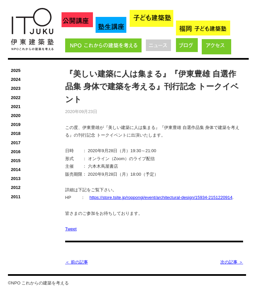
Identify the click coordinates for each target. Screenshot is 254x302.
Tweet (71, 228)
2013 (16, 178)
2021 (16, 106)
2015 (16, 160)
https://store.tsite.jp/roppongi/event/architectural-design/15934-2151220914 (160, 197)
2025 (16, 70)
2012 (16, 187)
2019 (16, 124)
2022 (16, 97)
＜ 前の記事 (76, 262)
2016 (16, 151)
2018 (16, 133)
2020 (16, 115)
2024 (16, 79)
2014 (16, 169)
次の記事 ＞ (231, 262)
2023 (16, 88)
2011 (16, 196)
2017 (16, 142)
